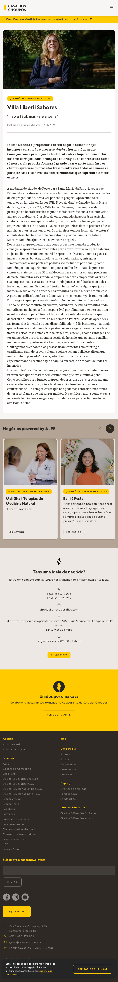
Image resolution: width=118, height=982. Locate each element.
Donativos (66, 774)
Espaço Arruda (12, 798)
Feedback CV (68, 798)
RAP (5, 844)
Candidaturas (68, 793)
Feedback (9, 809)
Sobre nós (66, 754)
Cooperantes (68, 764)
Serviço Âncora (12, 849)
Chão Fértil (9, 773)
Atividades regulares (16, 749)
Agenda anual (11, 744)
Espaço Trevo (11, 803)
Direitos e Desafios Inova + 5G (21, 793)
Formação (9, 814)
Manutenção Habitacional (19, 829)
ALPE (6, 763)
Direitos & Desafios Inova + (19, 783)
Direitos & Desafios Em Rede (20, 778)
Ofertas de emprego (73, 788)
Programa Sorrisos (14, 839)
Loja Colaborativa (14, 824)
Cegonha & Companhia (17, 768)
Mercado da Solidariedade (19, 834)
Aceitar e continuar (93, 969)
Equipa (64, 759)
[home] (14, 8)
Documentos (68, 769)
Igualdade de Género (16, 819)
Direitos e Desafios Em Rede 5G (22, 788)
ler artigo (16, 532)
